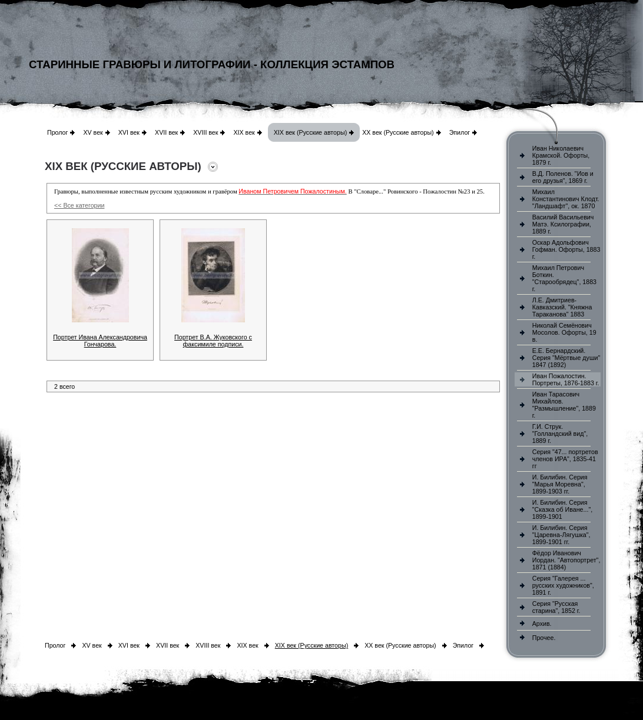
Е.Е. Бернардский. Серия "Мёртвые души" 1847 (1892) (566, 357)
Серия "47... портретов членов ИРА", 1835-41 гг (565, 458)
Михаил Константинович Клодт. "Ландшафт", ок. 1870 (565, 198)
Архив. (542, 623)
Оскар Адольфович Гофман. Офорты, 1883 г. (566, 249)
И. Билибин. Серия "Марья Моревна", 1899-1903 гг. (560, 484)
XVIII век (205, 132)
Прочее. (544, 637)
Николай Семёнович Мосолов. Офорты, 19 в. (564, 332)
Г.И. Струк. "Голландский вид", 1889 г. (560, 433)
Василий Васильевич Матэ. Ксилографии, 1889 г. (563, 224)
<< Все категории (79, 205)
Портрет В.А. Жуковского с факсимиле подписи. (213, 341)
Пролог (57, 132)
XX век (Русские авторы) (397, 132)
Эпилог (459, 132)
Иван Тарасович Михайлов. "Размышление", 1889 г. (564, 405)
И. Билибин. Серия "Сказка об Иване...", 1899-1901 (562, 509)
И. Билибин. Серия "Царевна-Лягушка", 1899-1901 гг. (561, 534)
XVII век (166, 132)
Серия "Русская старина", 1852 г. (556, 607)
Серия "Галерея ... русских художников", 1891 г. (563, 585)
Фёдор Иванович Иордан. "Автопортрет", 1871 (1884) (566, 560)
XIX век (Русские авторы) (310, 132)
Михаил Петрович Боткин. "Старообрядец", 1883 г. (564, 278)
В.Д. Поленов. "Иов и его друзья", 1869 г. (563, 177)
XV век (92, 132)
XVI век (129, 132)
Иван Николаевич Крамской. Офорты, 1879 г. (560, 155)
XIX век (243, 132)
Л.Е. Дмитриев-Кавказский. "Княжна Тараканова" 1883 (562, 307)
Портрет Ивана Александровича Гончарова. (100, 341)
